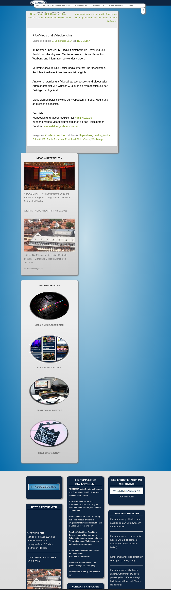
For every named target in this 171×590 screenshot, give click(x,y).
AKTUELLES (81, 6)
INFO (130, 6)
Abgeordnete (85, 136)
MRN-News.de (83, 118)
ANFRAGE (41, 13)
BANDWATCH (58, 13)
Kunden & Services (55, 136)
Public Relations (55, 140)
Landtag (97, 136)
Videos (86, 140)
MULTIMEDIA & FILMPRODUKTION (53, 6)
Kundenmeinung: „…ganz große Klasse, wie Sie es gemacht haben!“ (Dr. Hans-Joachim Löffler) (95, 18)
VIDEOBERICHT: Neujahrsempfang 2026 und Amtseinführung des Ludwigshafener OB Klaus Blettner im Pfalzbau (47, 198)
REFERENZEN (116, 6)
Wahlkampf (97, 140)
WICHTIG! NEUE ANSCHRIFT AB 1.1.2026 (45, 211)
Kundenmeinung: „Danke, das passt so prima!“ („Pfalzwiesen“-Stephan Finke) (125, 524)
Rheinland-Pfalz (73, 140)
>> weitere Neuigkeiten (33, 269)
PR (43, 140)
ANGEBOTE (98, 6)
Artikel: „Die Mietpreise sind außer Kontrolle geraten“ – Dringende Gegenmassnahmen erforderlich (45, 260)
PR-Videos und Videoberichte (52, 36)
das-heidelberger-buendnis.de (60, 127)
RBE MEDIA (83, 41)
